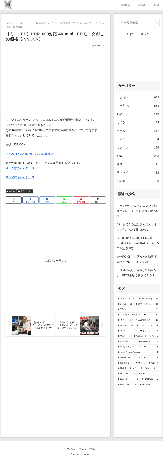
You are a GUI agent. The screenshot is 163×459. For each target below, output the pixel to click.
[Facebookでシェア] (30, 200)
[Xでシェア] (14, 200)
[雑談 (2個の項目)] (122, 368)
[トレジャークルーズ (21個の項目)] (129, 314)
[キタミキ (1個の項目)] (151, 368)
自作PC (11, 191)
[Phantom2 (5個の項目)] (148, 341)
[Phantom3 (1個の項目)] (127, 384)
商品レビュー (25, 191)
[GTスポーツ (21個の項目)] (137, 309)
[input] (137, 22)
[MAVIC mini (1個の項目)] (148, 373)
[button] (98, 200)
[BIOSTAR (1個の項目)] (126, 373)
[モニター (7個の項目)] (124, 336)
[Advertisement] (56, 231)
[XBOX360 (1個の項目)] (148, 384)
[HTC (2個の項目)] (141, 363)
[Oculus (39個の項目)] (125, 304)
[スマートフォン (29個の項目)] (146, 304)
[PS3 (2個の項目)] (150, 357)
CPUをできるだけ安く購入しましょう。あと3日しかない (137, 227)
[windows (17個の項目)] (125, 325)
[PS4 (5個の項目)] (153, 336)
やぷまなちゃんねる (20, 168)
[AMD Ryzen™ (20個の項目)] (147, 320)
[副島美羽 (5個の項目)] (126, 341)
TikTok (92, 449)
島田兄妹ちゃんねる (20, 177)
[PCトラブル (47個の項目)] (126, 298)
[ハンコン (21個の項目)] (151, 314)
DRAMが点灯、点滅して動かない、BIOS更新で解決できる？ (136, 273)
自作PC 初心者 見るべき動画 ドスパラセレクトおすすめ (137, 259)
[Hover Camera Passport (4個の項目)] (137, 352)
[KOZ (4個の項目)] (151, 346)
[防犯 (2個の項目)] (153, 363)
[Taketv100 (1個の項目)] (149, 379)
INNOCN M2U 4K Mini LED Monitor (29, 153)
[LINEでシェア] (64, 200)
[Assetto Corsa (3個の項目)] (129, 357)
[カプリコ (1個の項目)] (135, 368)
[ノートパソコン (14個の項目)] (147, 325)
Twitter (82, 449)
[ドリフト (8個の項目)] (149, 331)
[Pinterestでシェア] (81, 200)
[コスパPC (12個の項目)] (127, 331)
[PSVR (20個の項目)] (125, 320)
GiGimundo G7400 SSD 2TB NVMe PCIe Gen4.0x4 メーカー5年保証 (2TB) (138, 243)
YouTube (71, 449)
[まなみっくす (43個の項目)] (148, 298)
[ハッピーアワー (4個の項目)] (129, 346)
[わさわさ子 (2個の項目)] (125, 363)
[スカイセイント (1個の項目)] (128, 379)
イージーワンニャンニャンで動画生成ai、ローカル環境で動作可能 (138, 211)
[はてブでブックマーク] (47, 200)
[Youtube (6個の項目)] (139, 336)
